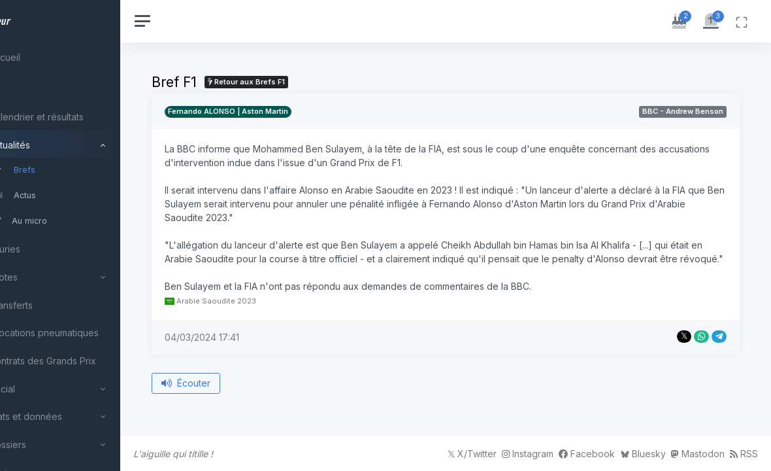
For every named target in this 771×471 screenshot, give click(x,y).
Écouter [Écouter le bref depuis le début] (238, 396)
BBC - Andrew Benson (682, 111)
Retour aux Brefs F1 (298, 81)
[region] (86, 235)
